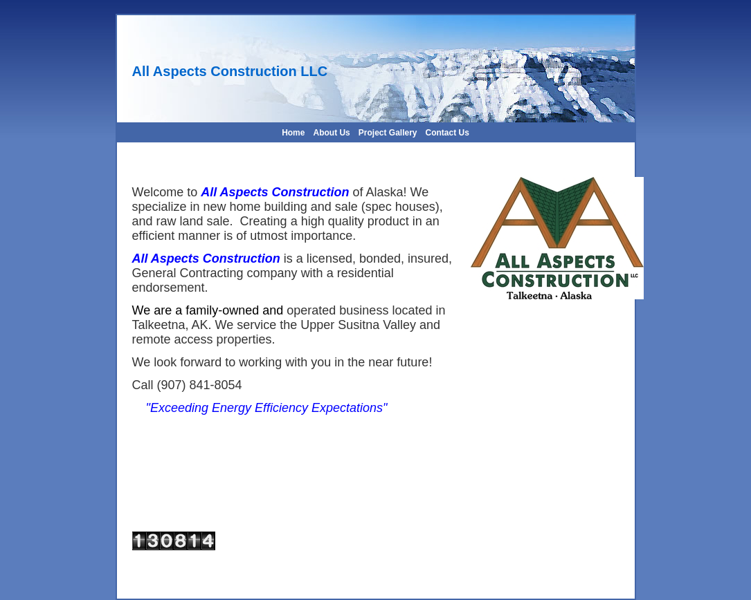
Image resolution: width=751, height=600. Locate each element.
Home (293, 133)
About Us (331, 133)
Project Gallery (388, 133)
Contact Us (447, 133)
